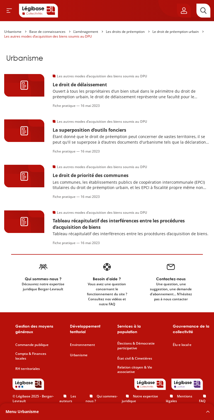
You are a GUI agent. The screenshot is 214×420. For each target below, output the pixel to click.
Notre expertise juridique (140, 398)
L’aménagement (85, 31)
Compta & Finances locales (30, 356)
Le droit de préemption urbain (175, 31)
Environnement (82, 345)
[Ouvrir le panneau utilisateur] (184, 11)
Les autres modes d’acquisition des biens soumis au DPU (48, 36)
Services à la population (129, 329)
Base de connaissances (47, 31)
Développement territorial (85, 329)
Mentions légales (179, 398)
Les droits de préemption (125, 31)
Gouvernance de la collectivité (191, 329)
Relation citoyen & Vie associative (134, 369)
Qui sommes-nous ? (102, 398)
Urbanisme (12, 31)
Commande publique (31, 345)
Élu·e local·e (182, 345)
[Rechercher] (203, 11)
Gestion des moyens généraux (34, 329)
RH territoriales (27, 369)
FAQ (202, 401)
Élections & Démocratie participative (136, 345)
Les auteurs (67, 398)
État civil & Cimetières (134, 358)
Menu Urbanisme (22, 411)
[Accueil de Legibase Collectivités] (38, 11)
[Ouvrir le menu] (9, 10)
